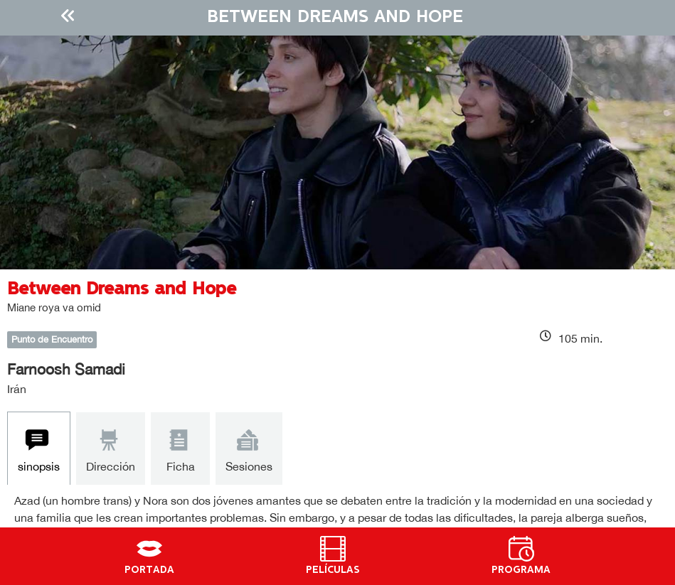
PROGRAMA (521, 570)
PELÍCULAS (333, 570)
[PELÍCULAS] (333, 549)
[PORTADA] (149, 549)
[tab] (38, 448)
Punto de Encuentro (51, 339)
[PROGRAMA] (521, 549)
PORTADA (149, 570)
